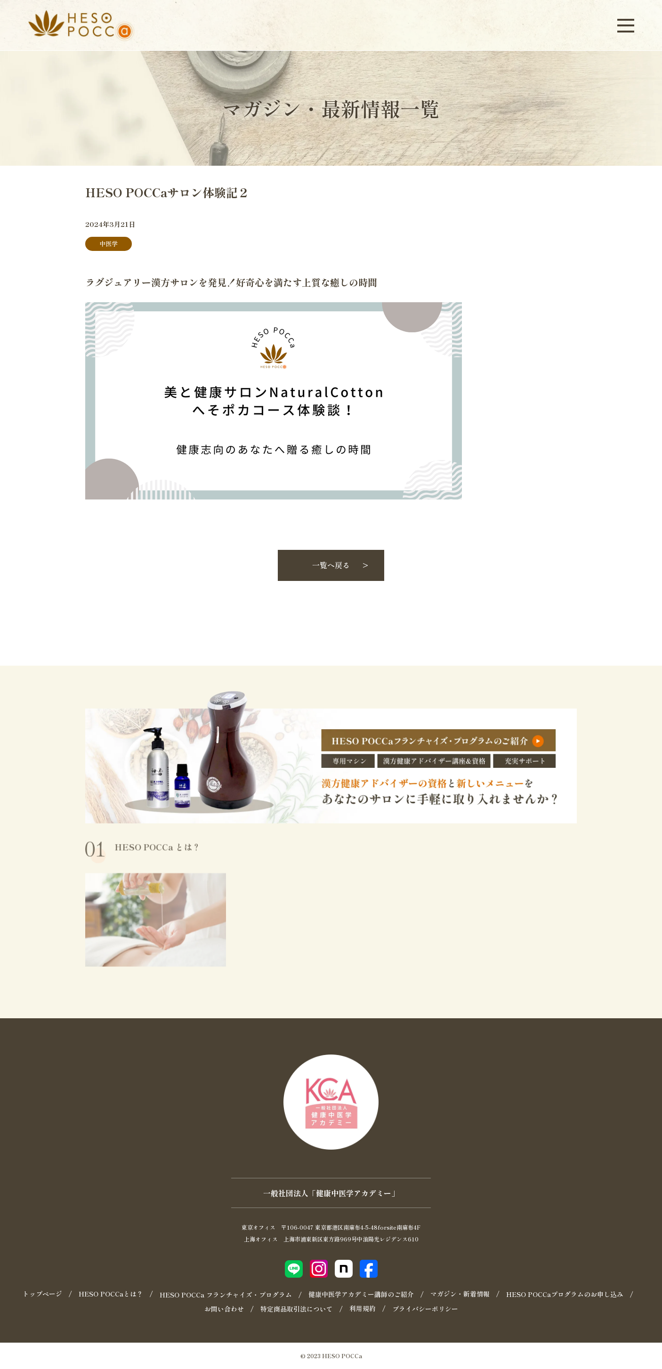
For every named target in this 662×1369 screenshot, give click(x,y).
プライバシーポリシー (425, 1308)
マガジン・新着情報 (460, 1293)
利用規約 (362, 1308)
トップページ (42, 1293)
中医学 (108, 243)
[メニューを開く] (625, 25)
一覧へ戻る (331, 565)
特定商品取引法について (296, 1308)
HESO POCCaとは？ (111, 1293)
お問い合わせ (224, 1308)
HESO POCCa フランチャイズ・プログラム (226, 1294)
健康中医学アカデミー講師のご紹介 (361, 1294)
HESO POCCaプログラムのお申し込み (564, 1294)
